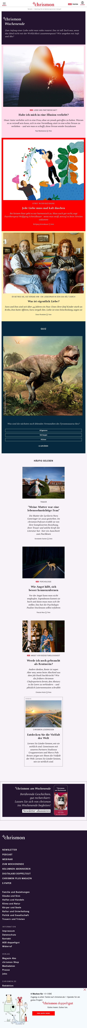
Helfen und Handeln (13, 899)
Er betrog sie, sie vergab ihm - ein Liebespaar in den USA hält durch (43, 297)
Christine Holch (41, 692)
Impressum (8, 931)
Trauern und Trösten (13, 919)
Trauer (43, 502)
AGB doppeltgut (11, 942)
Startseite (30, 9)
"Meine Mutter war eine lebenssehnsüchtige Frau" (43, 508)
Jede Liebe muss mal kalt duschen (43, 208)
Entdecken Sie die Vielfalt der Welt (43, 736)
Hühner (43, 439)
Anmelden (82, 3)
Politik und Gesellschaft (15, 915)
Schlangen (43, 435)
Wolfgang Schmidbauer (40, 224)
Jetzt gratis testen (43, 1013)
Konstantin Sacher (41, 539)
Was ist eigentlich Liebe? (43, 301)
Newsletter (9, 849)
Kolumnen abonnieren (16, 869)
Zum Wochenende (13, 864)
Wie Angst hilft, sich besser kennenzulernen (43, 588)
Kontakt (6, 938)
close (85, 989)
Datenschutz (9, 934)
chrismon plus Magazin (17, 878)
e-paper (6, 883)
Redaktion (7, 985)
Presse (6, 970)
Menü (4, 5)
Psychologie (45, 582)
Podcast (7, 854)
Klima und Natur (11, 903)
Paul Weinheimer (40, 131)
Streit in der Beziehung (43, 203)
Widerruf (7, 946)
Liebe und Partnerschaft (45, 110)
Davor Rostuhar (41, 315)
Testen (73, 4)
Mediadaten (8, 966)
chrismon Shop (10, 962)
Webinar (7, 859)
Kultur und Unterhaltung (15, 911)
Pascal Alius (41, 612)
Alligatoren (43, 430)
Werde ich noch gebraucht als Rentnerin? (43, 662)
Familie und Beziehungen (16, 892)
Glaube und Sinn (11, 896)
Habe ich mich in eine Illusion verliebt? (43, 115)
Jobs (4, 973)
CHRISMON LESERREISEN (43, 730)
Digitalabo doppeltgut (16, 873)
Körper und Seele (11, 907)
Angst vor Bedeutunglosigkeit (45, 655)
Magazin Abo (9, 958)
